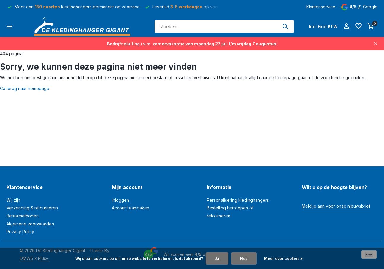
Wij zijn (13, 200)
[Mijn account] (346, 26)
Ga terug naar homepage (24, 88)
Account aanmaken (130, 207)
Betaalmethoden (23, 215)
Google (370, 6)
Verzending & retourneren (32, 207)
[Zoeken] (224, 26)
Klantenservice (320, 6)
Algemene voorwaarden (30, 223)
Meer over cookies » (283, 258)
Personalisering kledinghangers (238, 200)
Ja (217, 258)
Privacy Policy (20, 231)
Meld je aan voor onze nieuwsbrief (336, 206)
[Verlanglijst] (358, 26)
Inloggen (120, 200)
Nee (244, 258)
